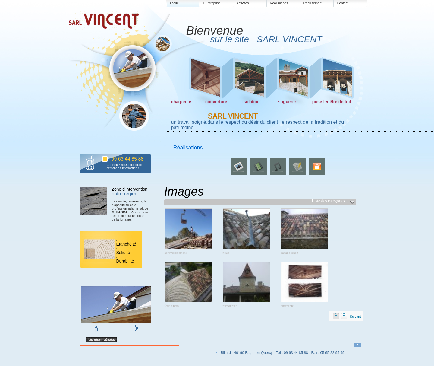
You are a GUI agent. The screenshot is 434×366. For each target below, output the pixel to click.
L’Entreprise (212, 3)
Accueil (175, 3)
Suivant (355, 316)
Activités (243, 3)
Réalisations (279, 3)
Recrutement (312, 3)
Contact (342, 3)
